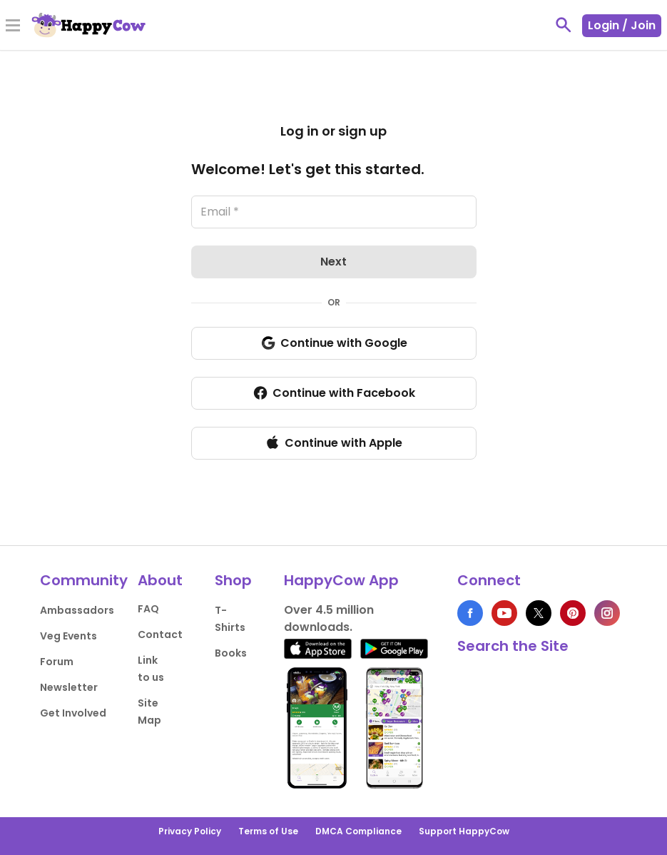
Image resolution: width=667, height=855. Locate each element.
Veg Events (68, 636)
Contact (160, 634)
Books (231, 653)
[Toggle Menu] (13, 26)
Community (84, 580)
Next (333, 261)
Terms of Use (268, 831)
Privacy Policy (189, 831)
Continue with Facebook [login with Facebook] (334, 393)
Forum (56, 661)
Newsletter (69, 687)
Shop (233, 580)
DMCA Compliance (358, 831)
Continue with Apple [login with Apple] (333, 442)
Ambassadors (77, 610)
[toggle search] (563, 25)
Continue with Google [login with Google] (334, 343)
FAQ (148, 609)
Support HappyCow (464, 831)
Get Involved (73, 713)
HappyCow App (341, 580)
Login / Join (622, 25)
